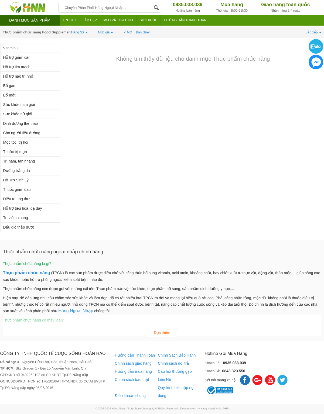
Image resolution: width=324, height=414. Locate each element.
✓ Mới (127, 32)
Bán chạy (143, 32)
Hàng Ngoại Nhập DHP (214, 408)
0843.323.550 (233, 371)
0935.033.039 (234, 363)
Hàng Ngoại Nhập (75, 311)
